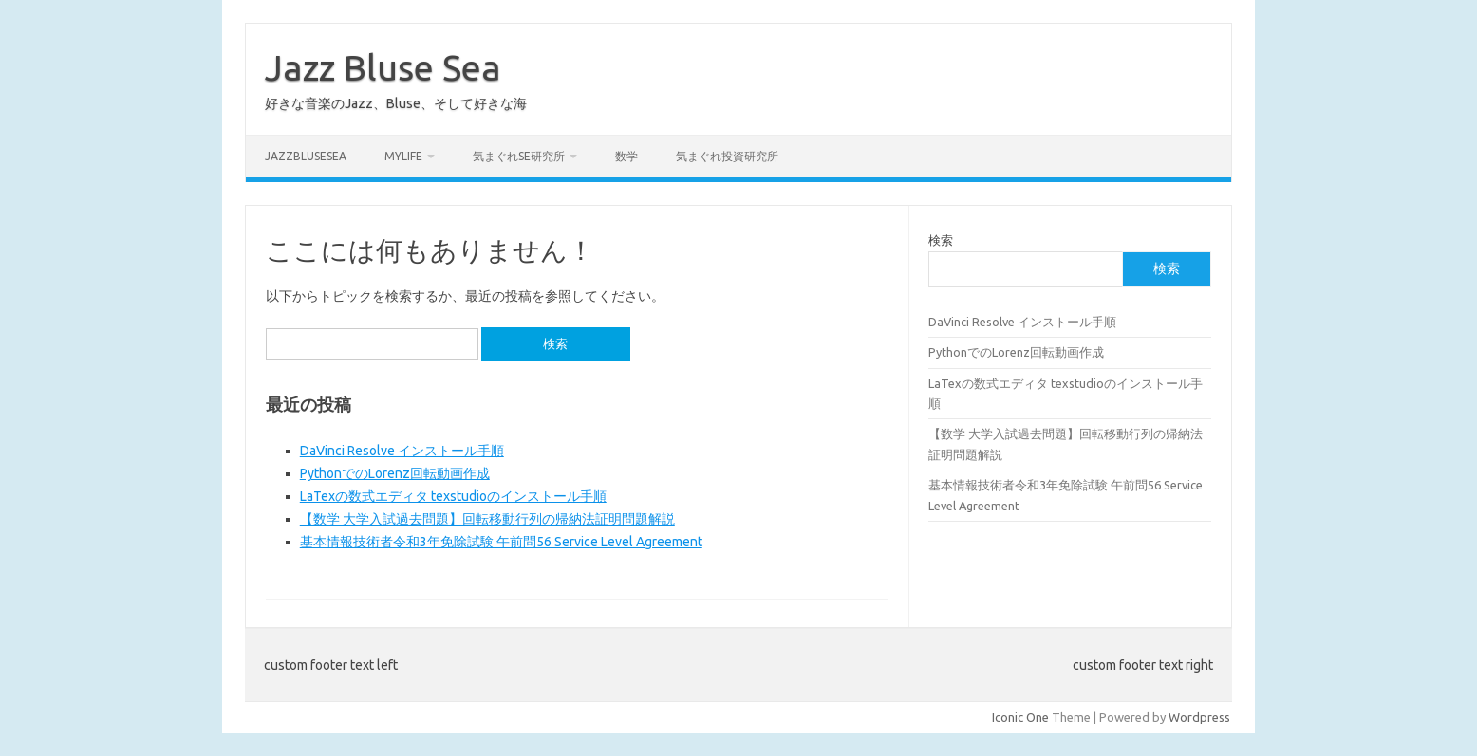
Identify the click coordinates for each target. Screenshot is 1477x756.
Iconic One (1020, 717)
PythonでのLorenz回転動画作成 (395, 473)
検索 (940, 240)
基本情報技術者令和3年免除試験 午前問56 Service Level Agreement (501, 541)
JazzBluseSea (305, 156)
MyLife (403, 156)
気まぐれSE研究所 (519, 156)
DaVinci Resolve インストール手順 (402, 450)
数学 (626, 156)
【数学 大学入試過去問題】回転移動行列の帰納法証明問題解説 (487, 518)
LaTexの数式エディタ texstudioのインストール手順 (453, 496)
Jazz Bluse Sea (383, 67)
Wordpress (1199, 717)
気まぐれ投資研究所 (727, 156)
